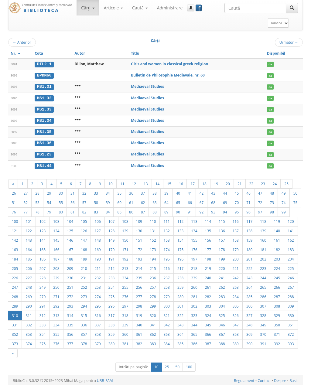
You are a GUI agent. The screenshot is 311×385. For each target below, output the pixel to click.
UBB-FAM (105, 379)
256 (139, 286)
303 (208, 304)
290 (29, 304)
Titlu (135, 53)
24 (275, 182)
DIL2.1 (44, 64)
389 (236, 342)
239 (194, 276)
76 (14, 210)
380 (111, 342)
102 (42, 220)
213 (125, 267)
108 (125, 220)
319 (139, 314)
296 (111, 304)
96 (248, 210)
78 (37, 210)
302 (194, 304)
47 (260, 191)
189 (84, 257)
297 (125, 304)
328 (263, 314)
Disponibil (276, 53)
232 (97, 276)
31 (72, 191)
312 (42, 314)
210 (84, 267)
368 (236, 333)
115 (222, 220)
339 (125, 323)
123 (42, 229)
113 (194, 220)
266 (277, 286)
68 (213, 201)
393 (291, 342)
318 (125, 314)
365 (194, 333)
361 (139, 333)
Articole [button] (113, 8)
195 (166, 257)
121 (15, 229)
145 (56, 239)
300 (166, 304)
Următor (288, 42)
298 (139, 304)
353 (29, 333)
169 (97, 248)
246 (291, 276)
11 (122, 182)
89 (166, 210)
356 (70, 333)
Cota (39, 53)
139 (263, 229)
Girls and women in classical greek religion (169, 63)
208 (56, 267)
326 (236, 314)
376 (56, 342)
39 (166, 191)
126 (84, 229)
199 (222, 257)
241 (222, 276)
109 (139, 220)
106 (97, 220)
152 (153, 239)
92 (202, 210)
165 (42, 248)
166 (56, 248)
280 (180, 295)
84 (108, 210)
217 (180, 267)
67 (202, 201)
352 (15, 333)
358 (97, 333)
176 (194, 248)
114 (208, 220)
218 (194, 267)
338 (111, 323)
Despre (280, 379)
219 (208, 267)
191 (111, 257)
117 (249, 220)
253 (97, 286)
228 (42, 276)
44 (225, 191)
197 (194, 257)
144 (42, 239)
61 (131, 201)
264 (249, 286)
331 (15, 323)
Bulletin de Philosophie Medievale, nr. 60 (168, 75)
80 (61, 210)
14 (158, 182)
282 (208, 295)
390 (249, 342)
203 (277, 257)
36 (131, 191)
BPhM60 (44, 75)
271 (56, 295)
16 (181, 182)
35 (119, 191)
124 (56, 229)
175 (180, 248)
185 (29, 257)
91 (190, 210)
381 (125, 342)
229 (56, 276)
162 (291, 239)
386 (194, 342)
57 (84, 201)
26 (14, 191)
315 (84, 314)
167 (70, 248)
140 (277, 229)
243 (249, 276)
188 (70, 257)
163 (15, 248)
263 (236, 286)
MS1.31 (44, 86)
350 (277, 323)
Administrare (170, 8)
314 (70, 314)
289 (15, 304)
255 (125, 286)
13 (146, 182)
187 (56, 257)
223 (263, 267)
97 (260, 210)
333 (42, 323)
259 (180, 286)
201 (249, 257)
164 (29, 248)
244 (263, 276)
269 (29, 295)
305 (236, 304)
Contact (264, 379)
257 (153, 286)
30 (61, 191)
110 (153, 220)
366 (208, 333)
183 (291, 248)
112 (180, 220)
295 (97, 304)
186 (42, 257)
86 (131, 210)
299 (153, 304)
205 (15, 267)
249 (42, 286)
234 (125, 276)
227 (29, 276)
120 (291, 220)
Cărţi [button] (87, 8)
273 (84, 295)
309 (291, 304)
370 (263, 333)
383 (153, 342)
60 (119, 201)
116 (236, 220)
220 (222, 267)
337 (97, 323)
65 (178, 201)
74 (284, 201)
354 (42, 333)
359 (111, 333)
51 (14, 201)
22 (251, 182)
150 (125, 239)
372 (291, 333)
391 (263, 342)
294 (84, 304)
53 (37, 201)
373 (15, 342)
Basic (293, 379)
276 (125, 295)
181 (263, 248)
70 (237, 201)
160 (263, 239)
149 (111, 239)
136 (222, 229)
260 (194, 286)
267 (291, 286)
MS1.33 (44, 108)
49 (284, 191)
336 (84, 323)
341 (153, 323)
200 (236, 257)
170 (111, 248)
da (270, 64)
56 (72, 201)
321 (166, 314)
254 (111, 286)
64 (166, 201)
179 (236, 248)
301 (180, 304)
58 (96, 201)
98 (272, 210)
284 (236, 295)
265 (263, 286)
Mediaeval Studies (147, 86)
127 (97, 229)
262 (222, 286)
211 (97, 267)
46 (248, 191)
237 (166, 276)
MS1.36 (44, 142)
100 (15, 220)
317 (111, 314)
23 (263, 182)
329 (277, 314)
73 (272, 201)
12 (134, 182)
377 (70, 342)
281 (194, 295)
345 (208, 323)
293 (70, 304)
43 (213, 191)
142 (15, 239)
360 (125, 333)
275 (111, 295)
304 (222, 304)
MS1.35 (44, 131)
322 (180, 314)
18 (204, 182)
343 (180, 323)
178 (222, 248)
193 (139, 257)
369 (249, 333)
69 (225, 201)
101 (29, 220)
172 (139, 248)
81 (72, 210)
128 (111, 229)
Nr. (15, 53)
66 (190, 201)
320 (153, 314)
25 (286, 182)
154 (180, 239)
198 (208, 257)
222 (249, 267)
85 (119, 210)
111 (166, 220)
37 (143, 191)
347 (236, 323)
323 (194, 314)
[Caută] (292, 8)
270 (42, 295)
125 (70, 229)
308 (277, 304)
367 (222, 333)
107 (111, 220)
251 (70, 286)
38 (154, 191)
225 (291, 267)
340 (139, 323)
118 (263, 220)
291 (42, 304)
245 (277, 276)
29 (49, 191)
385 (180, 342)
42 (202, 191)
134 (194, 229)
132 (166, 229)
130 (139, 229)
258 (166, 286)
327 (249, 314)
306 (249, 304)
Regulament (244, 379)
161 (277, 239)
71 (248, 201)
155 (194, 239)
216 (166, 267)
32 (84, 191)
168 (84, 248)
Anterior (22, 42)
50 (295, 191)
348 (249, 323)
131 (153, 229)
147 (84, 239)
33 (96, 191)
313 (56, 314)
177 (208, 248)
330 (291, 314)
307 (263, 304)
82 (84, 210)
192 (125, 257)
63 (154, 201)
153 (166, 239)
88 (154, 210)
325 (222, 314)
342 (166, 323)
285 (249, 295)
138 (249, 229)
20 (228, 182)
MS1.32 (44, 97)
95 (237, 210)
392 (277, 342)
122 (29, 229)
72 (260, 201)
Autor (80, 53)
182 (277, 248)
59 (108, 201)
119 (277, 220)
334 (56, 323)
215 (153, 267)
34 (108, 191)
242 (236, 276)
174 (166, 248)
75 (295, 201)
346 (222, 323)
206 (29, 267)
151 (139, 239)
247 (15, 286)
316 (97, 314)
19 (216, 182)
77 (26, 210)
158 (236, 239)
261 (208, 286)
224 (277, 267)
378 (84, 342)
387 (208, 342)
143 (29, 239)
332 (29, 323)
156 (208, 239)
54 (49, 201)
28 (37, 191)
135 (208, 229)
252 (84, 286)
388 (222, 342)
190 (97, 257)
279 (166, 295)
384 (166, 342)
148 (97, 239)
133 (180, 229)
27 (26, 191)
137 (236, 229)
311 (29, 314)
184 (15, 257)
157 (222, 239)
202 (263, 257)
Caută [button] (140, 8)
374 (29, 342)
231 (84, 276)
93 (213, 210)
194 (153, 257)
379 (97, 342)
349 (263, 323)
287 (277, 295)
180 (249, 248)
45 (237, 191)
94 (225, 210)
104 (70, 220)
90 (178, 210)
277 (139, 295)
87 (143, 210)
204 (291, 257)
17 (192, 182)
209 (70, 267)
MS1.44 (44, 164)
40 (178, 191)
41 (190, 191)
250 (56, 286)
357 (84, 333)
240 (208, 276)
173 (153, 248)
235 (139, 276)
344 (194, 323)
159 (249, 239)
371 (277, 333)
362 (153, 333)
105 (84, 220)
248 (29, 286)
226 (15, 276)
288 (291, 295)
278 (153, 295)
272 (70, 295)
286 (263, 295)
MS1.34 (44, 120)
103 (56, 220)
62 (143, 201)
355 (56, 333)
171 (125, 248)
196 (180, 257)
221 (236, 267)
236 (153, 276)
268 (15, 295)
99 (284, 210)
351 (291, 323)
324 (208, 314)
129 (125, 229)
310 (15, 314)
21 (240, 182)
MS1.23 (44, 153)
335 (70, 323)
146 (70, 239)
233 (111, 276)
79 (49, 210)
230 (70, 276)
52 (26, 201)
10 (110, 182)
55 (61, 201)
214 (139, 267)
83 (96, 210)
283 (222, 295)
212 (111, 267)
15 (169, 182)
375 (42, 342)
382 (139, 342)
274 (97, 295)
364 (180, 333)
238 (180, 276)
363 (166, 333)
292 (56, 304)
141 (291, 229)
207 (42, 267)
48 (272, 191)
